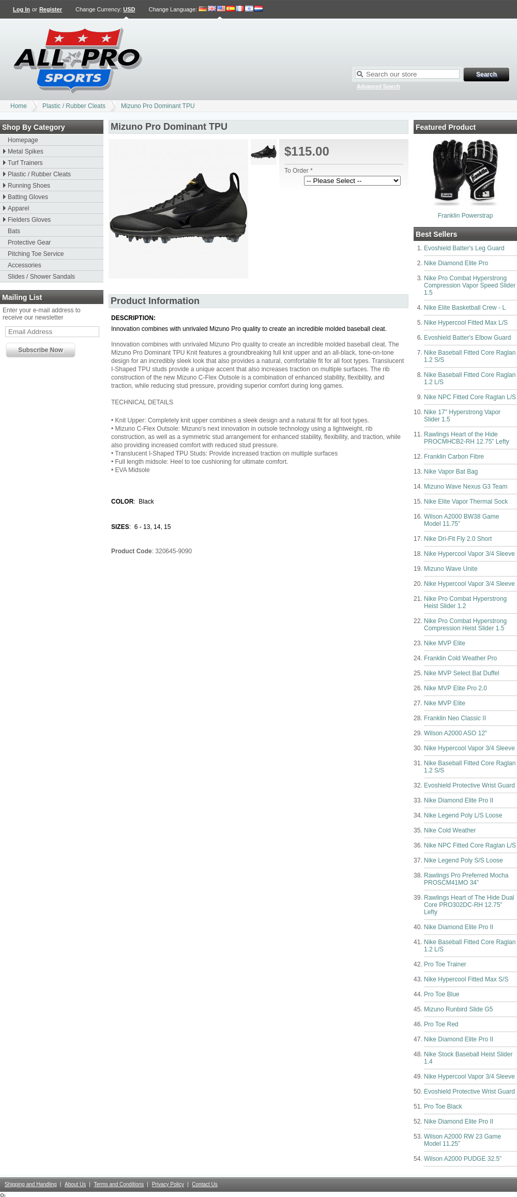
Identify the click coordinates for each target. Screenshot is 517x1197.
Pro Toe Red (441, 1024)
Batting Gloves (28, 197)
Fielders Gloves (29, 219)
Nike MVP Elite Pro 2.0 (455, 688)
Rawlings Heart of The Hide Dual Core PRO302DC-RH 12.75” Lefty (469, 905)
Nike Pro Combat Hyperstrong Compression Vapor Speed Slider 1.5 (469, 285)
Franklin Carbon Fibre (454, 456)
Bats (14, 231)
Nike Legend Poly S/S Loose (463, 860)
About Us (75, 1184)
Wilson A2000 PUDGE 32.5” (462, 1158)
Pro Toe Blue (442, 994)
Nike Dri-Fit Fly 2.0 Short (458, 538)
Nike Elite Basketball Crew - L (465, 307)
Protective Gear (29, 242)
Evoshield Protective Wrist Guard (469, 785)
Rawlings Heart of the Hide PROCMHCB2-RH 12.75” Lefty (466, 438)
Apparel (18, 208)
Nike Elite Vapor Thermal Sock (466, 501)
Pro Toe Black (443, 1106)
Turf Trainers (25, 162)
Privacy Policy (168, 1184)
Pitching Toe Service (36, 253)
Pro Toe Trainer (445, 964)
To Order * (298, 170)
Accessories (24, 265)
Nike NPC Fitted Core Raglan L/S (470, 397)
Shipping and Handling (31, 1184)
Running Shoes (29, 185)
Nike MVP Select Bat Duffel (461, 673)
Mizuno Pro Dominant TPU (158, 106)
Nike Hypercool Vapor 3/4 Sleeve (469, 553)
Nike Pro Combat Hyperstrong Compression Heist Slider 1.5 (465, 624)
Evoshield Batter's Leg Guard (464, 248)
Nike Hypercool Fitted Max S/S (466, 979)
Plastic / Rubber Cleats (73, 106)
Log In (21, 9)
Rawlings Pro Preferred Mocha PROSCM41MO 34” (466, 879)
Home (18, 106)
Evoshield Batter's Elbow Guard (467, 337)
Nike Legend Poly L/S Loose (463, 815)
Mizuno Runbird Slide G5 (458, 1009)
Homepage (23, 140)
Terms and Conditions (119, 1184)
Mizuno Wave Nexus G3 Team (465, 486)
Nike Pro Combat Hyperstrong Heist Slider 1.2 (465, 602)
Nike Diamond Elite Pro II (458, 800)
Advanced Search (378, 86)
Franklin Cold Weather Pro (460, 658)
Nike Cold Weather (450, 830)
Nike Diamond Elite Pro (456, 263)
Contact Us (204, 1184)
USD (129, 9)
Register (50, 9)
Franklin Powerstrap (465, 215)
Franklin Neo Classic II (455, 718)
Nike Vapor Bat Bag (451, 471)
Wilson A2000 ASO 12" (455, 733)
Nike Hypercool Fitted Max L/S (466, 322)
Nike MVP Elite (444, 643)
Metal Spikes (25, 151)
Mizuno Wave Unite (451, 568)
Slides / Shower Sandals (41, 276)
